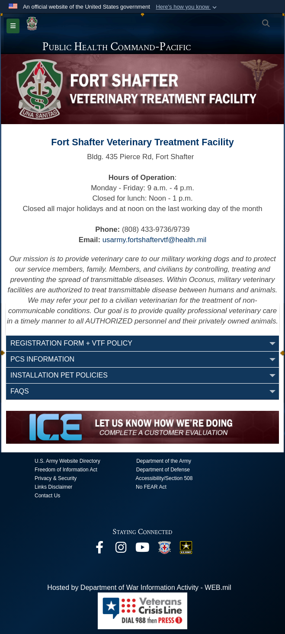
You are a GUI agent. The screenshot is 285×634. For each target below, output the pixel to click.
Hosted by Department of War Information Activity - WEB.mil (139, 587)
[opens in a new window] (99, 549)
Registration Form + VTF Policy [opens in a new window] (71, 343)
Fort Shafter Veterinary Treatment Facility (142, 142)
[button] (187, 7)
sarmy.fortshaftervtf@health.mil (156, 240)
